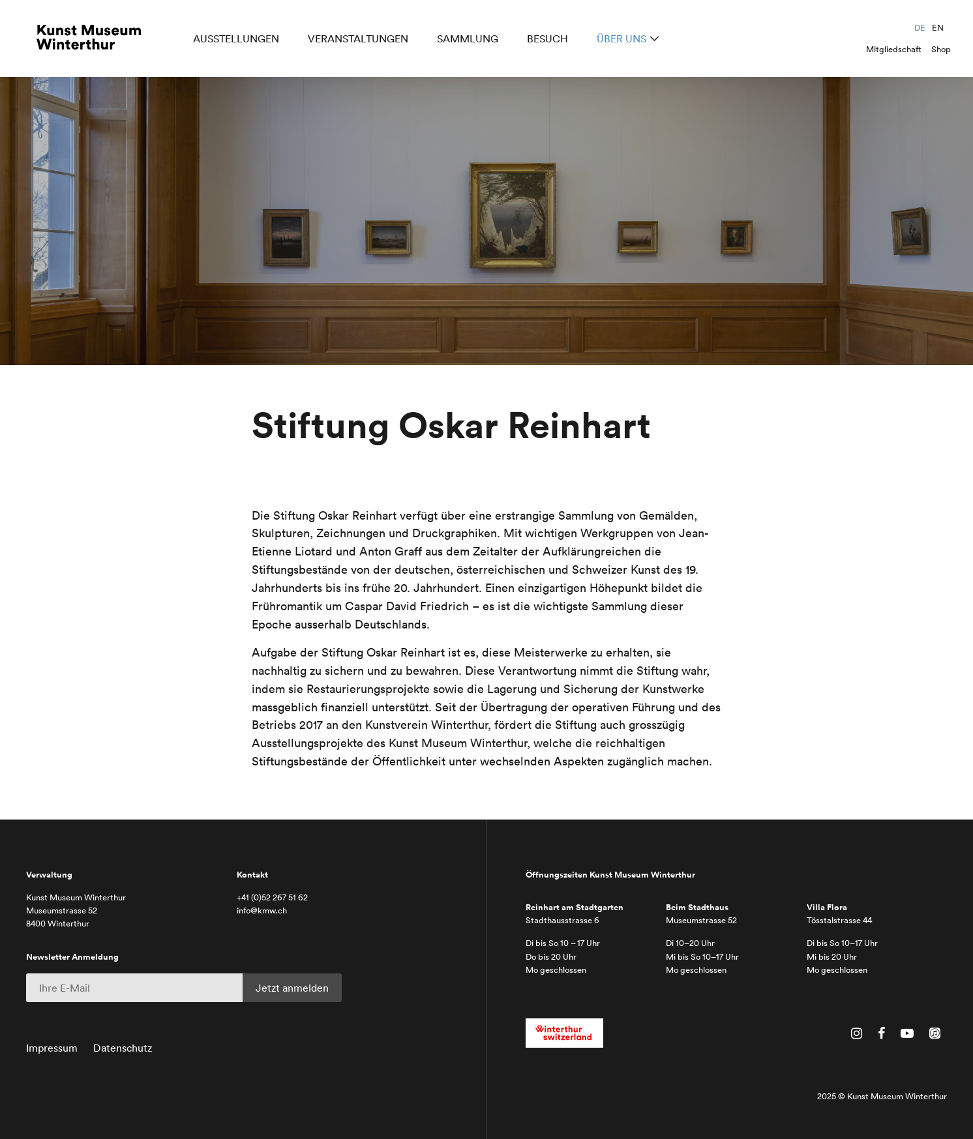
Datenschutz (122, 1047)
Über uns (624, 40)
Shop (941, 49)
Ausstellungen (239, 40)
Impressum (52, 1047)
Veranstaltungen (360, 40)
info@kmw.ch (262, 910)
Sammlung (470, 40)
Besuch (550, 40)
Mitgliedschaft (893, 49)
